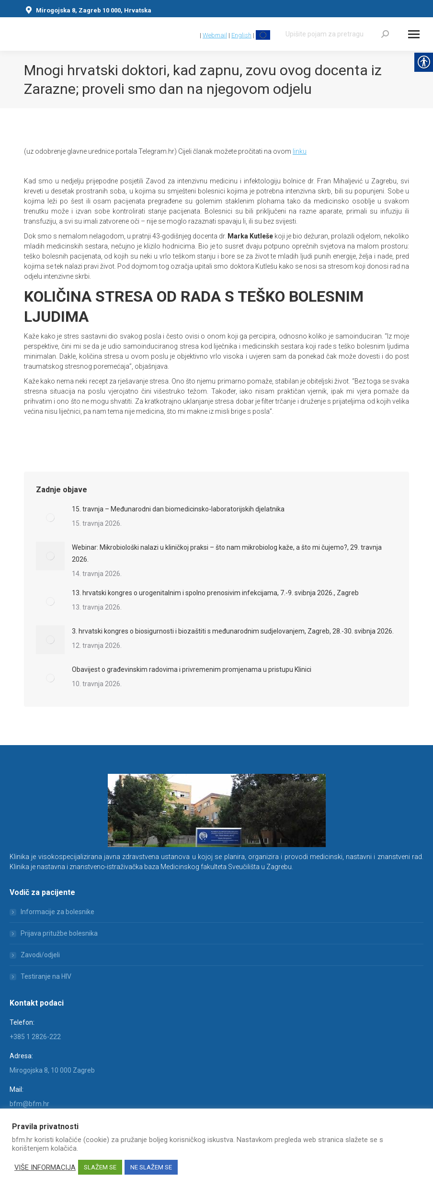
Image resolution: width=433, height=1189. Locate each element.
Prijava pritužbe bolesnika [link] (59, 933)
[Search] (337, 34)
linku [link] (300, 151)
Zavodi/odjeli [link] (40, 955)
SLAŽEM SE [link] (100, 1167)
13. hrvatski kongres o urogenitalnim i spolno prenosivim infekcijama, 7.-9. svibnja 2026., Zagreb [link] (215, 593)
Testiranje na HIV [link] (46, 976)
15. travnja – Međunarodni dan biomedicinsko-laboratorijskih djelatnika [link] (178, 509)
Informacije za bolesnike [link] (57, 912)
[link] (193, 35)
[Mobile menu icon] (413, 34)
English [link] (241, 35)
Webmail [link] (215, 35)
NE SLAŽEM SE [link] (151, 1167)
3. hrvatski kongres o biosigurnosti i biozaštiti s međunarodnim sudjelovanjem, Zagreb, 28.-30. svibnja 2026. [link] (233, 631)
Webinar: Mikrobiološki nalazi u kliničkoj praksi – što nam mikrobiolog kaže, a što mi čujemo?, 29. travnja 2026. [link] (227, 553)
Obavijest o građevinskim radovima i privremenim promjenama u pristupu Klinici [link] (191, 669)
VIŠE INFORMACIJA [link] (45, 1167)
